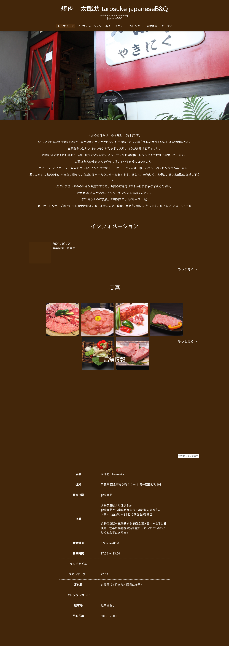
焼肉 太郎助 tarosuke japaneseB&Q (114, 8)
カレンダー (136, 26)
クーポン (166, 26)
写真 (108, 26)
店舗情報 (152, 26)
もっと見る (187, 269)
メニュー (120, 26)
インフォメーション (90, 26)
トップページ (66, 26)
